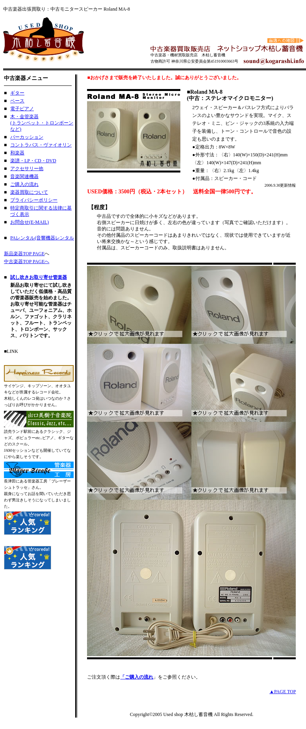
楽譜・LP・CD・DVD (33, 160)
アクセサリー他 (26, 168)
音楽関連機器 (24, 176)
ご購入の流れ (24, 184)
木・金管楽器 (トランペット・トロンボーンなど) (41, 123)
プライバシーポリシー (33, 200)
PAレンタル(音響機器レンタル (42, 238)
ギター (17, 93)
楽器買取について (29, 192)
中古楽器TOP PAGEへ (26, 261)
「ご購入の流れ (136, 677)
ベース (17, 101)
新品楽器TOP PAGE (24, 253)
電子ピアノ (22, 108)
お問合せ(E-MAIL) (29, 222)
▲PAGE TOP (282, 691)
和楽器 (17, 153)
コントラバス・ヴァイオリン (41, 145)
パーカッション (26, 137)
